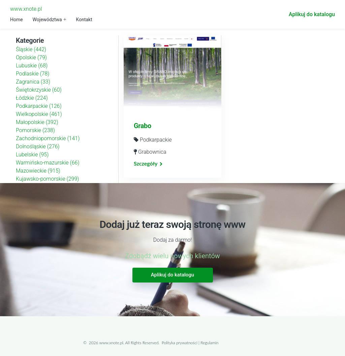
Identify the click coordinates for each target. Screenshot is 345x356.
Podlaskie (33, 73)
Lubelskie (32, 154)
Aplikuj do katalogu (312, 14)
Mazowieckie (38, 171)
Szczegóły (145, 163)
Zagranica (33, 82)
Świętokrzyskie (39, 90)
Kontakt (84, 19)
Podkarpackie (39, 106)
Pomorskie (35, 130)
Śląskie (31, 49)
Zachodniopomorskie (48, 138)
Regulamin (209, 342)
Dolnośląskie (38, 146)
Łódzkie (32, 98)
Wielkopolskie (39, 114)
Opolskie (31, 57)
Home (16, 19)
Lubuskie (32, 65)
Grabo (142, 126)
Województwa (47, 19)
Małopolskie (37, 122)
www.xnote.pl (26, 9)
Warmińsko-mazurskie (48, 162)
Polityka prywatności (179, 342)
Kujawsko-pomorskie (47, 179)
